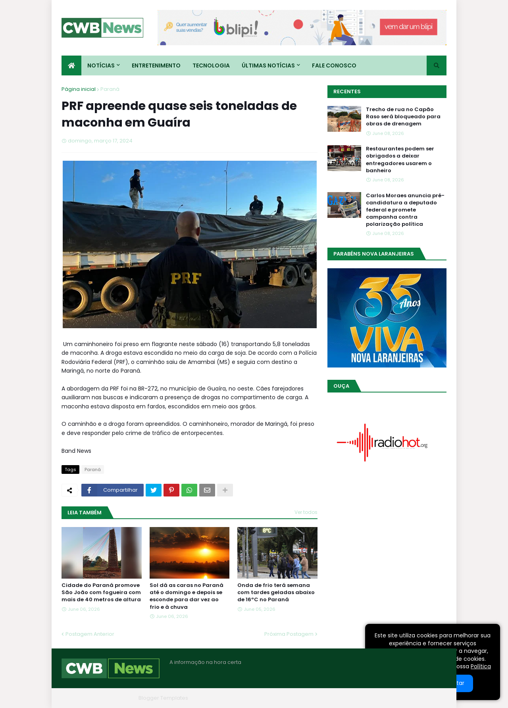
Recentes (347, 91)
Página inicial (79, 89)
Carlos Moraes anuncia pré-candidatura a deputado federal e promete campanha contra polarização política (405, 210)
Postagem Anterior (89, 634)
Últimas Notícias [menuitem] (268, 65)
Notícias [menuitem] (101, 65)
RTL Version (432, 698)
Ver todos (306, 512)
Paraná (109, 89)
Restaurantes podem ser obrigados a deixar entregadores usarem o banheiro (400, 159)
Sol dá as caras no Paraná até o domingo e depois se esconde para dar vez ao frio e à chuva (186, 596)
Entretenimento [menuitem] (156, 65)
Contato (398, 698)
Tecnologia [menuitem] (211, 65)
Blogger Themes (113, 698)
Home (327, 698)
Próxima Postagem (289, 634)
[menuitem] (71, 65)
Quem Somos (361, 698)
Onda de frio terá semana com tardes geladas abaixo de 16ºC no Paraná (276, 592)
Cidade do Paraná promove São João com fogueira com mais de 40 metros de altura (101, 592)
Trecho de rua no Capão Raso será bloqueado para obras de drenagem (403, 116)
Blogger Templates (163, 698)
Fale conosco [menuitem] (334, 65)
